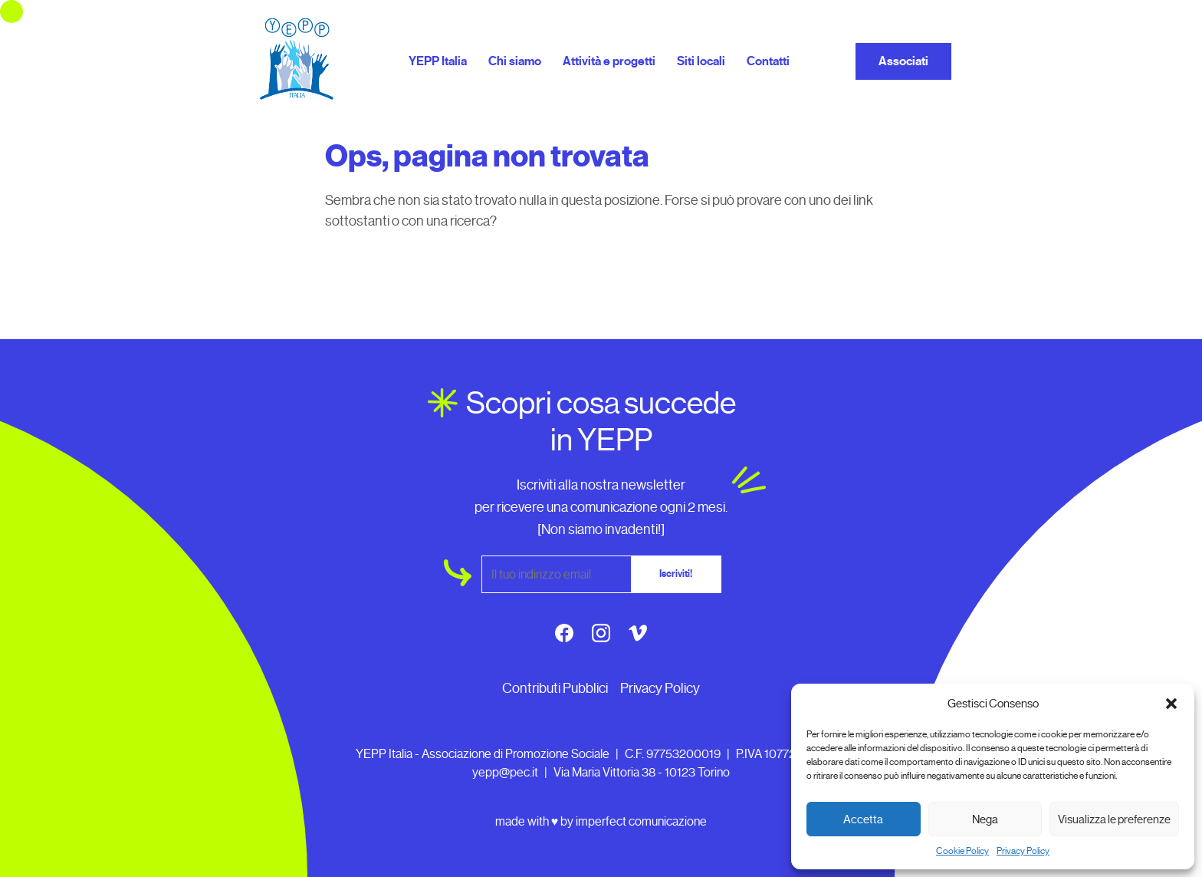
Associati (903, 61)
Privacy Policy (1023, 851)
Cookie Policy (962, 851)
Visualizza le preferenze (1114, 819)
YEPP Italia (438, 61)
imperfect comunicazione (641, 821)
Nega (985, 819)
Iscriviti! (675, 574)
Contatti (768, 61)
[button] (1171, 703)
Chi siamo (514, 61)
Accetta (863, 819)
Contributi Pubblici (555, 688)
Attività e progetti (609, 61)
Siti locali (701, 61)
